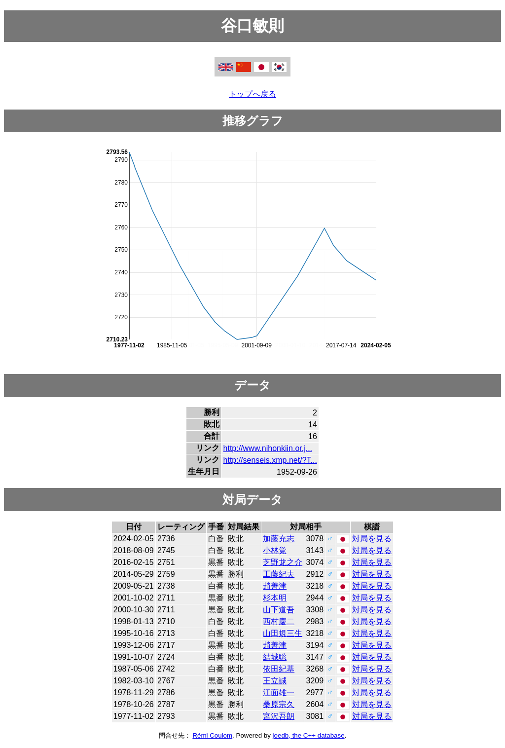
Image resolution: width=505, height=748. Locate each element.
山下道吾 (278, 609)
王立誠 (275, 680)
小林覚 (275, 550)
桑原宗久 (278, 704)
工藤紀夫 (278, 574)
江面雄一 (278, 692)
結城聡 (275, 657)
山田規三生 (282, 633)
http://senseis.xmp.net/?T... (270, 460)
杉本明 (275, 598)
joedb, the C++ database (309, 735)
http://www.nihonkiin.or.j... (268, 448)
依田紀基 (278, 669)
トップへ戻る (252, 94)
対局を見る (372, 538)
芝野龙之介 (282, 562)
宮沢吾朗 (278, 716)
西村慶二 (278, 621)
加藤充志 (278, 538)
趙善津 (275, 586)
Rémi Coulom (212, 735)
